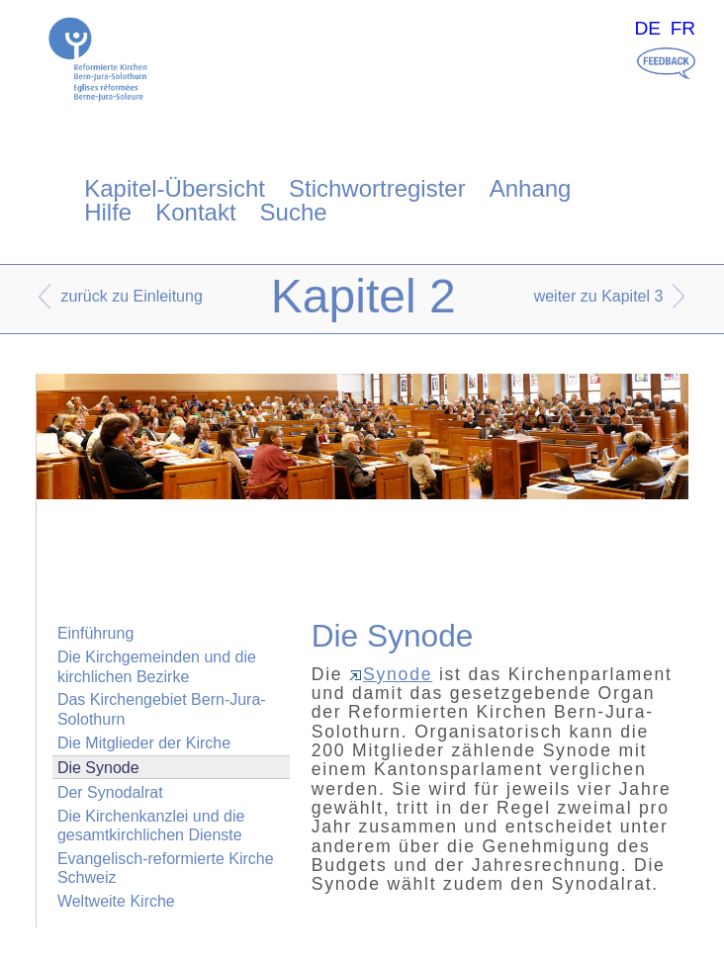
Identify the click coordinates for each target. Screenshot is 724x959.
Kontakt (195, 212)
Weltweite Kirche (116, 901)
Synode (390, 674)
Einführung (95, 633)
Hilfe (108, 212)
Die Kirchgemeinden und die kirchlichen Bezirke (156, 666)
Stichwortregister (377, 188)
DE (647, 28)
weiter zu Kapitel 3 (599, 296)
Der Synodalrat (110, 792)
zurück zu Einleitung (132, 296)
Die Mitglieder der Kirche (143, 743)
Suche (293, 212)
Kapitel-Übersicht (174, 188)
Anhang (531, 188)
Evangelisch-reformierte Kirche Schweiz (165, 868)
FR (683, 28)
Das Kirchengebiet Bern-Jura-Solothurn (161, 709)
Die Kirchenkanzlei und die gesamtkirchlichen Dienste (150, 825)
